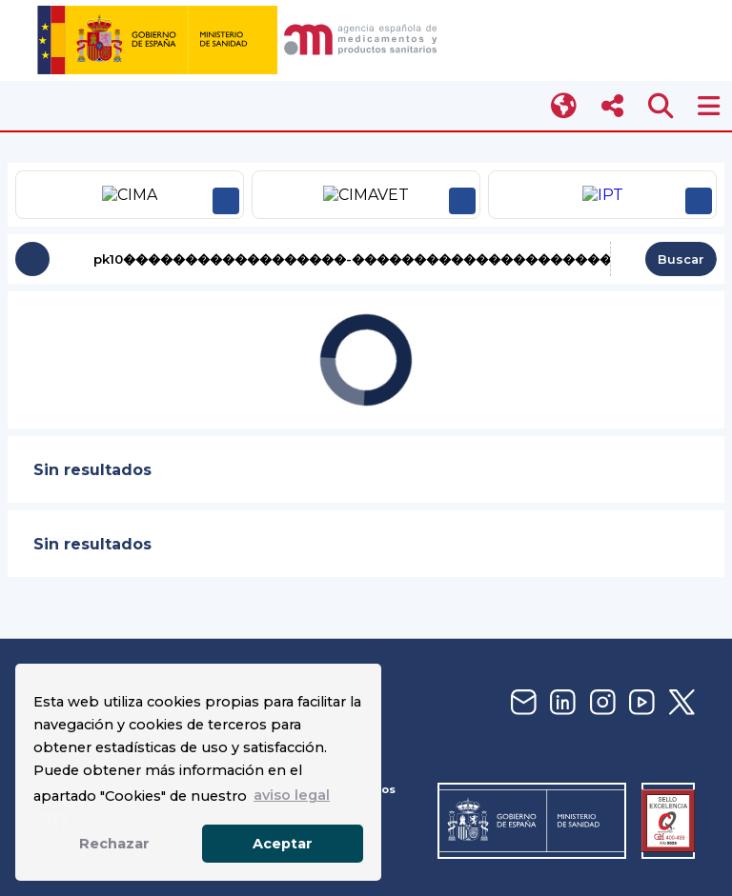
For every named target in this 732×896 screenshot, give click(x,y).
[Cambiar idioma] (564, 106)
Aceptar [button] (283, 843)
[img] (240, 40)
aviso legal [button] (292, 795)
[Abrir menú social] (612, 106)
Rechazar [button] (114, 843)
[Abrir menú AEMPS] (708, 106)
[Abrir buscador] (661, 106)
